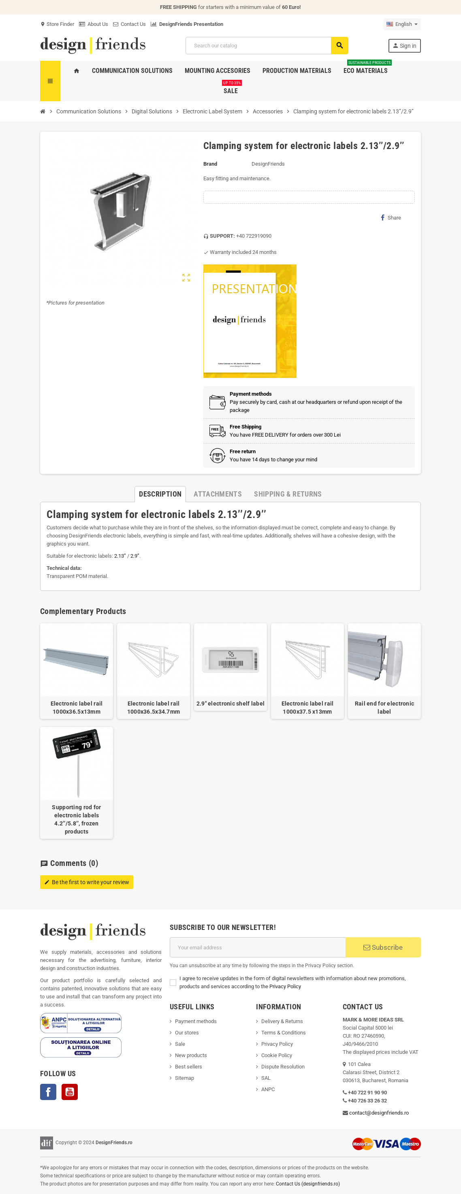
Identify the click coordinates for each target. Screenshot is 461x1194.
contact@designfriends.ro (379, 1113)
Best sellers (188, 1067)
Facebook (48, 1092)
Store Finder (57, 24)
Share (391, 217)
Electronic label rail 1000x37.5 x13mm (308, 707)
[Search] (267, 45)
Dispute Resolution (283, 1067)
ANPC (268, 1089)
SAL (266, 1078)
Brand (210, 164)
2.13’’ (120, 556)
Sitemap (184, 1078)
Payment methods (196, 1021)
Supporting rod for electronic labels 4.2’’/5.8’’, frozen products (76, 819)
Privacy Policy (285, 986)
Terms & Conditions (283, 1033)
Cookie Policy (276, 1055)
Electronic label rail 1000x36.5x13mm (77, 707)
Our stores (187, 1033)
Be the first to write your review (86, 882)
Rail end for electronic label (384, 707)
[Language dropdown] (402, 24)
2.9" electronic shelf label (230, 703)
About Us (93, 24)
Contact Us (129, 24)
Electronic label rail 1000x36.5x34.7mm (153, 707)
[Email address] (258, 947)
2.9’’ (134, 556)
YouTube (70, 1092)
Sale (180, 1044)
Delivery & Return (280, 1021)
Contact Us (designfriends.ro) (308, 1184)
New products (191, 1055)
